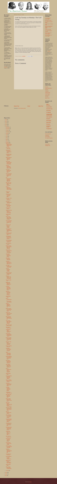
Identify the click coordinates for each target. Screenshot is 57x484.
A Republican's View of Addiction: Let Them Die (8, 331)
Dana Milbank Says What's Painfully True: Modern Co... (8, 365)
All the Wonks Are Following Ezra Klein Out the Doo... (8, 424)
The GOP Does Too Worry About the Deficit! (8, 439)
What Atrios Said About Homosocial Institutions (8, 343)
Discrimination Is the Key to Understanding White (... (8, 151)
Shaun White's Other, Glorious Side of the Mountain (8, 322)
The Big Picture (49, 128)
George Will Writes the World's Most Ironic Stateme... (9, 377)
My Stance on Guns (48, 20)
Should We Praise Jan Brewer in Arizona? (9, 155)
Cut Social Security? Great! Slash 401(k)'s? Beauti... (8, 389)
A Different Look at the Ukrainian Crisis (9, 234)
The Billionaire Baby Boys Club (9, 392)
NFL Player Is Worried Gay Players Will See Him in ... (8, 361)
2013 (6, 472)
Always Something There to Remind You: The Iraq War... (9, 211)
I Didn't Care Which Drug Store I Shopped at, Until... (8, 433)
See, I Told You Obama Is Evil (8, 436)
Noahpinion (48, 118)
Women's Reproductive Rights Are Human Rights (49, 27)
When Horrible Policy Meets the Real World (8, 467)
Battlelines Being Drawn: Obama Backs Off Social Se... (8, 247)
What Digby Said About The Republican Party (8, 396)
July (6, 134)
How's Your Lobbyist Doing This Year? (8, 202)
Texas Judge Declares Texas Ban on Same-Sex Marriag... (9, 162)
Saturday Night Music (8, 215)
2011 (6, 475)
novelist (49, 51)
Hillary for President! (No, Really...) (8, 412)
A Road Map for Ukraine (8, 208)
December (7, 127)
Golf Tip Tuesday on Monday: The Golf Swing (9, 446)
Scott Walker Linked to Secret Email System (8, 255)
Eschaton (46, 86)
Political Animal (47, 92)
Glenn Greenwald (48, 133)
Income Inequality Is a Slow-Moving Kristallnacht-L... (9, 457)
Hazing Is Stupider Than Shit (9, 346)
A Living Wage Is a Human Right (48, 18)
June (7, 136)
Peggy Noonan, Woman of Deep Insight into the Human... (9, 145)
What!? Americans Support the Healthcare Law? (9, 158)
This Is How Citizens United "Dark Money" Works (8, 384)
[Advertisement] (28, 97)
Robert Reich (48, 122)
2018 (6, 119)
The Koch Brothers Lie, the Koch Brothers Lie (9, 241)
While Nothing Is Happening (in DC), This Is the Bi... (9, 318)
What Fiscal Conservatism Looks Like (8, 205)
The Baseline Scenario (48, 126)
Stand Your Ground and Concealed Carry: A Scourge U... (8, 293)
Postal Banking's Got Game (8, 454)
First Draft (46, 96)
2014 (6, 125)
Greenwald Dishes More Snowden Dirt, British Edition (9, 420)
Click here (5, 67)
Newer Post (16, 106)
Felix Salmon (48, 110)
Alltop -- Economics (48, 105)
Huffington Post (47, 145)
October (7, 130)
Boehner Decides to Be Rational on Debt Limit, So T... (8, 339)
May (7, 137)
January (7, 470)
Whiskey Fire (47, 95)
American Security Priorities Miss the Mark (9, 273)
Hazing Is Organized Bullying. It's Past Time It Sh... (8, 305)
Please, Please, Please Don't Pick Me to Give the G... (9, 400)
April (7, 139)
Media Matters (47, 144)
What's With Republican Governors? (8, 259)
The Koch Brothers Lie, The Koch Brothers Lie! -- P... (9, 222)
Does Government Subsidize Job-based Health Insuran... (9, 428)
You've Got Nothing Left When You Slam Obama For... (9, 262)
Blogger (30, 481)
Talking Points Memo (48, 88)
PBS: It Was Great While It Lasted (9, 325)
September (8, 131)
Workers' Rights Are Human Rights (48, 33)
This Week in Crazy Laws (8, 148)
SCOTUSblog (47, 136)
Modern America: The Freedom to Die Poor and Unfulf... (9, 309)
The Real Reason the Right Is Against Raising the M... (9, 230)
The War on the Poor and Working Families (8, 226)
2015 (6, 124)
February (7, 142)
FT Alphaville (48, 112)
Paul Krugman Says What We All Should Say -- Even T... (9, 335)
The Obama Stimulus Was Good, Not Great (8, 171)
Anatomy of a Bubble (8, 192)
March (7, 140)
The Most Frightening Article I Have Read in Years (8, 167)
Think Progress (47, 93)
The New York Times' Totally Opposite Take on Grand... (8, 218)
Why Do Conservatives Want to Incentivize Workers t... (8, 370)
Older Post (40, 106)
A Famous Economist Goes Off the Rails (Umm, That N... (8, 288)
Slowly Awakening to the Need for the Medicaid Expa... (9, 357)
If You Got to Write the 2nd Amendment (9, 199)
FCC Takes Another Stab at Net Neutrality (9, 266)
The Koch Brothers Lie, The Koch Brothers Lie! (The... (9, 175)
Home (28, 106)
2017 (6, 121)
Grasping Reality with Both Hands (49, 115)
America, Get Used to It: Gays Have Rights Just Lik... (9, 314)
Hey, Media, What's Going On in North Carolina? (8, 349)
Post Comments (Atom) (22, 108)
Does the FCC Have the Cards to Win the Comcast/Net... (9, 251)
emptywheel (47, 135)
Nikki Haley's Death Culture (8, 327)
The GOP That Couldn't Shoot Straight (8, 443)
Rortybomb (48, 124)
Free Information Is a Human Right (48, 35)
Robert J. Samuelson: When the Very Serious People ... (8, 188)
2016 (6, 122)
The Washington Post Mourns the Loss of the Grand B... (8, 237)
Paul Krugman (48, 120)
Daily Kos (46, 89)
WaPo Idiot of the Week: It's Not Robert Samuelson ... (8, 184)
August (7, 133)
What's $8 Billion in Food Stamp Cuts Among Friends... (8, 416)
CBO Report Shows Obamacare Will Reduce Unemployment (9, 404)
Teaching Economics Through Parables (8, 270)
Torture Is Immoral (48, 29)
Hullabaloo (47, 91)
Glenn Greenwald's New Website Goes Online (8, 353)
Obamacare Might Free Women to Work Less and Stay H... (9, 409)
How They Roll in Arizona (8, 244)
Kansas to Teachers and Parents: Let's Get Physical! (8, 277)
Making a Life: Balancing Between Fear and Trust (8, 283)
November (7, 128)
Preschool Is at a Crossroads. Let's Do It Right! (8, 195)
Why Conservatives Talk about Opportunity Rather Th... (8, 179)
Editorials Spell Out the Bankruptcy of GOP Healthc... (8, 461)
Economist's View (49, 108)
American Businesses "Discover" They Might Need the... (9, 451)
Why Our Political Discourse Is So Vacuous (9, 381)
